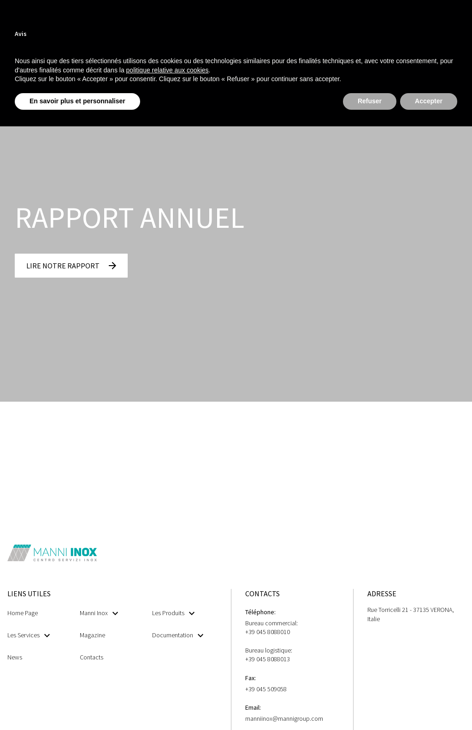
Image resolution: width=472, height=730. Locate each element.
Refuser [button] (370, 101)
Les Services (28, 635)
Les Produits (173, 613)
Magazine (92, 635)
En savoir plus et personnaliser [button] (77, 101)
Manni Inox (99, 613)
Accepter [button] (428, 101)
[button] (71, 266)
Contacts (91, 657)
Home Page (22, 613)
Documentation (177, 635)
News (14, 657)
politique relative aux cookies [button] (167, 70)
